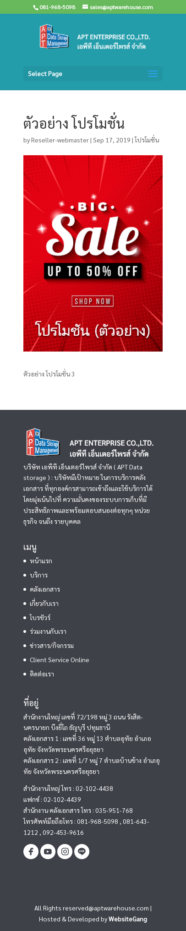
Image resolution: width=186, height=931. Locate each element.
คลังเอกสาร (45, 589)
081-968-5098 (97, 821)
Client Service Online (59, 659)
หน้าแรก (41, 560)
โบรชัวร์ (40, 617)
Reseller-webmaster (60, 140)
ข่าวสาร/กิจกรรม (52, 645)
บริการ (39, 575)
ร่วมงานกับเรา (48, 631)
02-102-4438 (94, 788)
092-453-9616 (63, 832)
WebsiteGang (128, 919)
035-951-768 (114, 810)
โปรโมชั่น (147, 140)
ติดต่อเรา (42, 674)
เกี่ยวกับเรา (44, 603)
